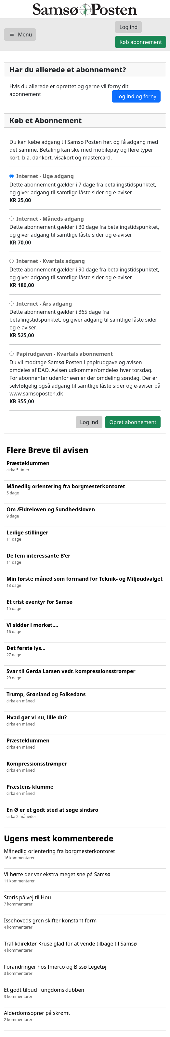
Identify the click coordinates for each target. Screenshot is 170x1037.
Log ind (89, 422)
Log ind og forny (136, 96)
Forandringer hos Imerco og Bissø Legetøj (85, 969)
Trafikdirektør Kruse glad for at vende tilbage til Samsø (85, 946)
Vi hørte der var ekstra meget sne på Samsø (85, 877)
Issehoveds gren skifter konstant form (85, 923)
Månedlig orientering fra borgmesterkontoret (85, 854)
